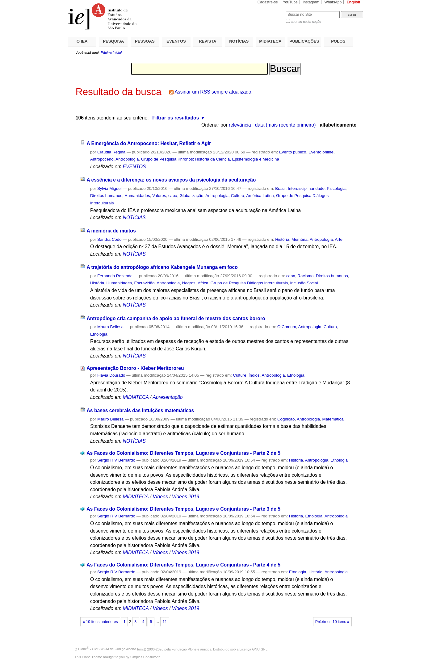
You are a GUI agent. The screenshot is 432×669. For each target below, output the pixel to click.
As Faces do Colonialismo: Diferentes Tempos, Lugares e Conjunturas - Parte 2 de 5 (183, 453)
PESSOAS (145, 41)
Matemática (333, 419)
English (353, 2)
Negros (188, 283)
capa (172, 195)
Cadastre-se (268, 2)
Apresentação (168, 397)
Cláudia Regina (111, 152)
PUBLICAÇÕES (304, 41)
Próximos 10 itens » (332, 622)
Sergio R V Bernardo (116, 460)
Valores (159, 195)
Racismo (305, 276)
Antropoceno (102, 159)
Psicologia (336, 188)
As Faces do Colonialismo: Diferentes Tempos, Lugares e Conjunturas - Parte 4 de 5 (183, 564)
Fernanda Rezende (114, 276)
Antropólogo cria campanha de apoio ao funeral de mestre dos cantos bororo (175, 318)
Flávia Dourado (111, 375)
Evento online (320, 152)
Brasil (280, 188)
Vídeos (160, 496)
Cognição (286, 419)
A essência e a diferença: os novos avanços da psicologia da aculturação (171, 179)
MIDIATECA (270, 41)
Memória (299, 239)
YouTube (290, 2)
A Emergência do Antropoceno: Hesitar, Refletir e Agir (148, 143)
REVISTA (207, 41)
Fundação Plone (184, 649)
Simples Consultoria (145, 657)
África (203, 283)
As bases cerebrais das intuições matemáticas (140, 410)
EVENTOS (176, 41)
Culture (239, 375)
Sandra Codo (109, 239)
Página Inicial (111, 52)
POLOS (338, 41)
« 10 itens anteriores (100, 622)
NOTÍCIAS (239, 41)
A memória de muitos (111, 230)
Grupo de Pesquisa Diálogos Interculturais (249, 283)
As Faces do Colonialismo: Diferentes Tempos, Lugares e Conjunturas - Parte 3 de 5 (183, 509)
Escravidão (144, 283)
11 (165, 622)
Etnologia (98, 334)
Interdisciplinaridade (306, 188)
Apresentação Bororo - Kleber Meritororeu (135, 368)
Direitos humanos (106, 195)
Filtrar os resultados (175, 117)
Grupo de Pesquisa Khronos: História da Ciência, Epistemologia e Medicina (210, 159)
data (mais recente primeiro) (285, 125)
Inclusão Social (304, 283)
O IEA (82, 41)
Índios (254, 375)
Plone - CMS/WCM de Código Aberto (107, 649)
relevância (240, 125)
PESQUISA (113, 41)
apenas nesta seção (306, 21)
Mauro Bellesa (110, 326)
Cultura (237, 195)
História (282, 239)
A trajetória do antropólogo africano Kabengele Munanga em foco (161, 267)
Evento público (292, 152)
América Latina (260, 195)
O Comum (286, 326)
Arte (338, 239)
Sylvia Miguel (109, 188)
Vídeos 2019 (185, 496)
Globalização (191, 195)
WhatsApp (333, 2)
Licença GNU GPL (253, 649)
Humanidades (137, 195)
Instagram (311, 2)
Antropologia (127, 159)
